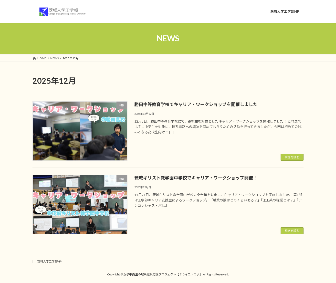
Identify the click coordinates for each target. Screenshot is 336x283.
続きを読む (292, 157)
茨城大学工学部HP (49, 261)
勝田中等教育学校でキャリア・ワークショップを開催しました (195, 104)
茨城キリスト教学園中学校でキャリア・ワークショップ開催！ (195, 177)
